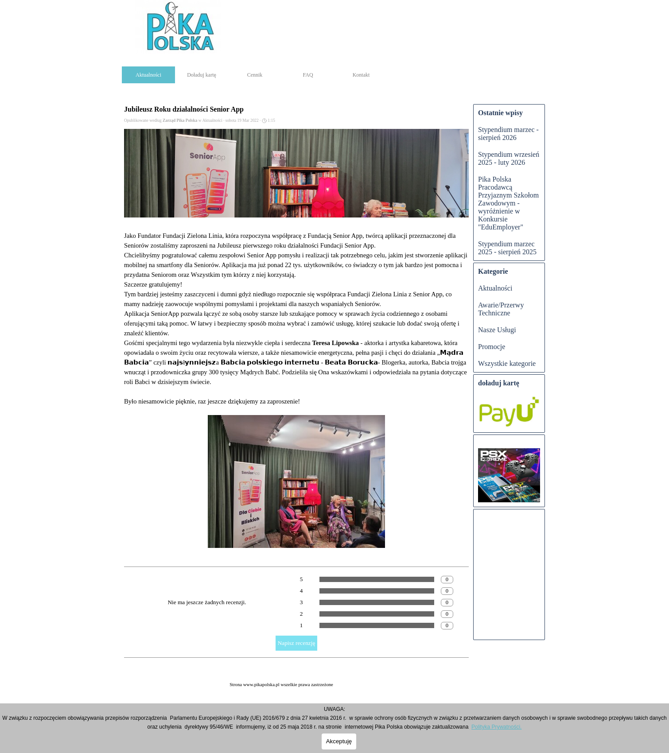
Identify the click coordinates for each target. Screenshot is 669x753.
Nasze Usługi (497, 330)
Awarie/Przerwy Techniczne (501, 309)
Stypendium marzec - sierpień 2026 (508, 133)
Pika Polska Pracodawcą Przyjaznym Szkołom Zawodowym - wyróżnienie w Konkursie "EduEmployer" (508, 203)
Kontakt (361, 75)
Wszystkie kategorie (507, 363)
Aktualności (148, 75)
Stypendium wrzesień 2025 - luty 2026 (508, 158)
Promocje (491, 346)
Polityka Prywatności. (496, 727)
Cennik (255, 75)
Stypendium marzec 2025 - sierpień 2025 (507, 248)
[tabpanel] (281, 684)
